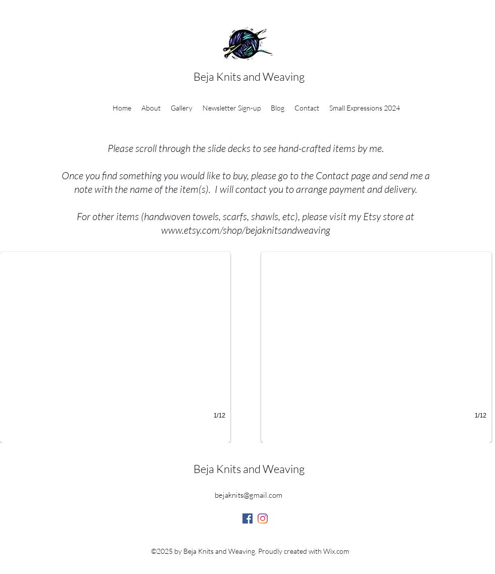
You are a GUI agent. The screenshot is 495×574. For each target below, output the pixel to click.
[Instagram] (263, 518)
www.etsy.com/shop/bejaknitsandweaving (245, 230)
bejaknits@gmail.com (248, 495)
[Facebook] (247, 518)
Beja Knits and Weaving (249, 76)
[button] (115, 347)
